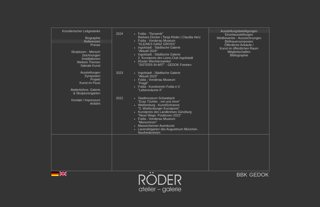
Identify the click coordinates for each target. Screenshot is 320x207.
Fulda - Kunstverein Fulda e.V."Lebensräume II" (159, 88)
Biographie (92, 38)
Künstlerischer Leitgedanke (81, 31)
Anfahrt (95, 103)
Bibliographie (239, 55)
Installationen (91, 58)
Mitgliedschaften (239, 51)
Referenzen (92, 41)
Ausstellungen (90, 72)
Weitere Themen (88, 62)
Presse (95, 45)
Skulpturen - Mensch (85, 51)
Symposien (92, 76)
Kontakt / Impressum (85, 100)
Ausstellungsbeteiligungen (239, 31)
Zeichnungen (91, 55)
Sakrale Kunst (90, 65)
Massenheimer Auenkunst (156, 125)
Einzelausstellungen (239, 34)
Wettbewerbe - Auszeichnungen (239, 38)
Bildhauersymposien (239, 41)
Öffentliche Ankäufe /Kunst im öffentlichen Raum (239, 46)
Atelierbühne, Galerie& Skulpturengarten (85, 91)
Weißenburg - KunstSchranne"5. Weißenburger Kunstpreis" (159, 106)
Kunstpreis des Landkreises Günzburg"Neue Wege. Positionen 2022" (165, 113)
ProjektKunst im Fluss (90, 81)
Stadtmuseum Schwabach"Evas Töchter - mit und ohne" (159, 99)
